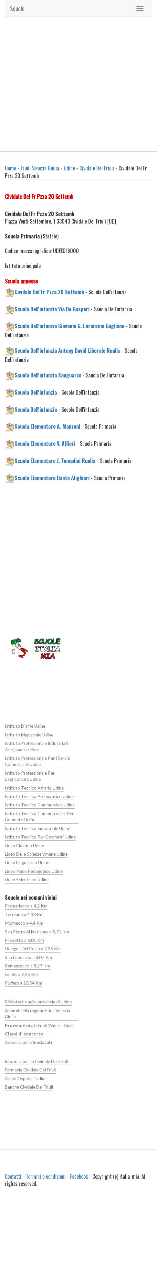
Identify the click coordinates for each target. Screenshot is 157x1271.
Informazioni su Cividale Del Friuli (36, 1061)
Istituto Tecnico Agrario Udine (33, 787)
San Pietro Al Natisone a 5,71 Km (36, 931)
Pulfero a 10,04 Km (23, 982)
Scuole (17, 8)
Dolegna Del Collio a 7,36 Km (33, 948)
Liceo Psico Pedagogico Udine (34, 870)
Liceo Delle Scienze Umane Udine (36, 853)
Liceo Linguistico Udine (26, 862)
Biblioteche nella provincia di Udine (38, 1001)
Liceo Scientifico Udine (26, 879)
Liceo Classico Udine (24, 845)
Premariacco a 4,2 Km (26, 905)
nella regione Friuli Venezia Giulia (37, 1013)
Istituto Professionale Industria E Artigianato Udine (36, 746)
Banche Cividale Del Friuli (29, 1086)
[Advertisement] (60, 84)
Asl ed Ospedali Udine (26, 1078)
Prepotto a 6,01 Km (24, 939)
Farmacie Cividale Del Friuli (30, 1069)
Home (10, 168)
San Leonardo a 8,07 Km (28, 957)
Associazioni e (28, 1042)
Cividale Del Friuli (96, 168)
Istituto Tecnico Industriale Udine (36, 828)
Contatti (13, 1176)
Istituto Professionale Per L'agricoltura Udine (41, 776)
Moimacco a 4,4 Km (24, 923)
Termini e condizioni (46, 1176)
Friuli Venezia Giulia (40, 168)
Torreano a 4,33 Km (24, 914)
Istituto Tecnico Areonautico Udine (38, 796)
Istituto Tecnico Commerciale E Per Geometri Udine (38, 816)
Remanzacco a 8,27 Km (27, 965)
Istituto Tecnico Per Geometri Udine (39, 836)
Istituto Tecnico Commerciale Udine (39, 804)
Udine (69, 168)
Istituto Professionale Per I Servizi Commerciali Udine (37, 761)
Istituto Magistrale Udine (28, 734)
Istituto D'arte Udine (24, 726)
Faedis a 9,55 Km (21, 974)
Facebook (79, 1176)
